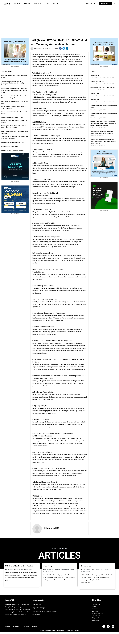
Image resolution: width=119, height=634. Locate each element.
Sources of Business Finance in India (12, 117)
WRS (7, 3)
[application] (54, 3)
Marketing (26, 3)
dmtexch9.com (94, 99)
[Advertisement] (59, 21)
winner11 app (94, 93)
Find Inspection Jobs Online (9, 146)
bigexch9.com (94, 75)
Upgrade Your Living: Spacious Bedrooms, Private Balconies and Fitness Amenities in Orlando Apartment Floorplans (103, 123)
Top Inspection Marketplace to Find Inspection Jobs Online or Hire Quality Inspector (12, 83)
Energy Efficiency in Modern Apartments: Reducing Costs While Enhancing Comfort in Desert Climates (103, 141)
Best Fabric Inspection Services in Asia (12, 142)
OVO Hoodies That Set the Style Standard (102, 87)
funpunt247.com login (97, 81)
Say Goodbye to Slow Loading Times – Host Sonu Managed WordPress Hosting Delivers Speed (14, 90)
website (76, 274)
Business (17, 3)
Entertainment (49, 569)
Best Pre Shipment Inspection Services (12, 150)
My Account (91, 3)
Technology (36, 3)
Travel (45, 3)
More (52, 3)
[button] (105, 3)
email (34, 83)
